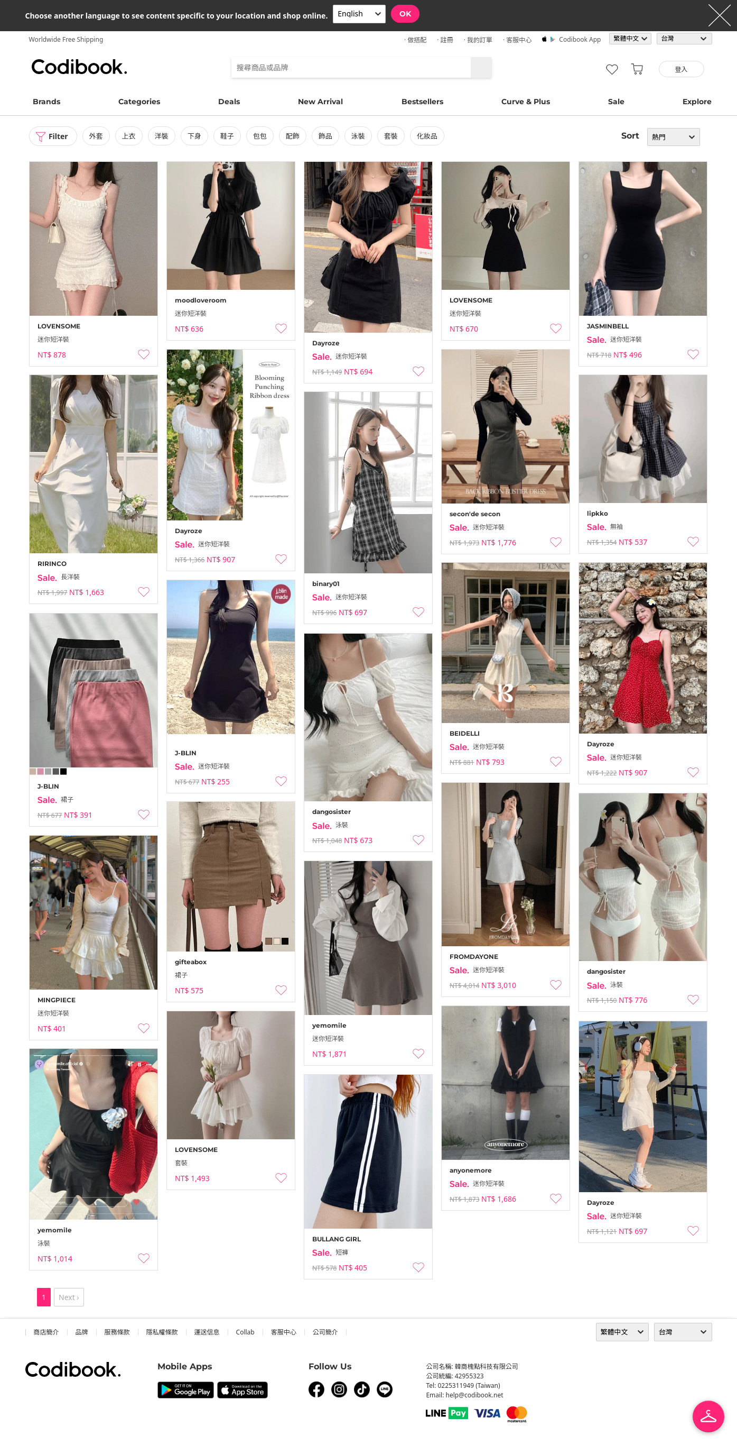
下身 (194, 136)
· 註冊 (445, 39)
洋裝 (162, 136)
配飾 (293, 136)
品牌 (82, 1332)
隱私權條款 (162, 1332)
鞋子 (227, 136)
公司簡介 (325, 1332)
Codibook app (580, 39)
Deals (229, 101)
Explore (697, 101)
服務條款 (117, 1332)
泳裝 (358, 136)
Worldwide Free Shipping (66, 39)
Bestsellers (422, 101)
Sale (616, 101)
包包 (260, 136)
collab (245, 1332)
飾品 (325, 136)
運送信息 (207, 1332)
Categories (139, 101)
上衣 (129, 136)
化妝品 (427, 136)
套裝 (391, 136)
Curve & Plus (525, 101)
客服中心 (283, 1332)
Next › (69, 1297)
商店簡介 (46, 1332)
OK (405, 14)
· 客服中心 (517, 39)
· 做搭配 (415, 39)
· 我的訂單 (478, 39)
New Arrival (320, 101)
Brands (46, 101)
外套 (96, 136)
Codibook (79, 66)
